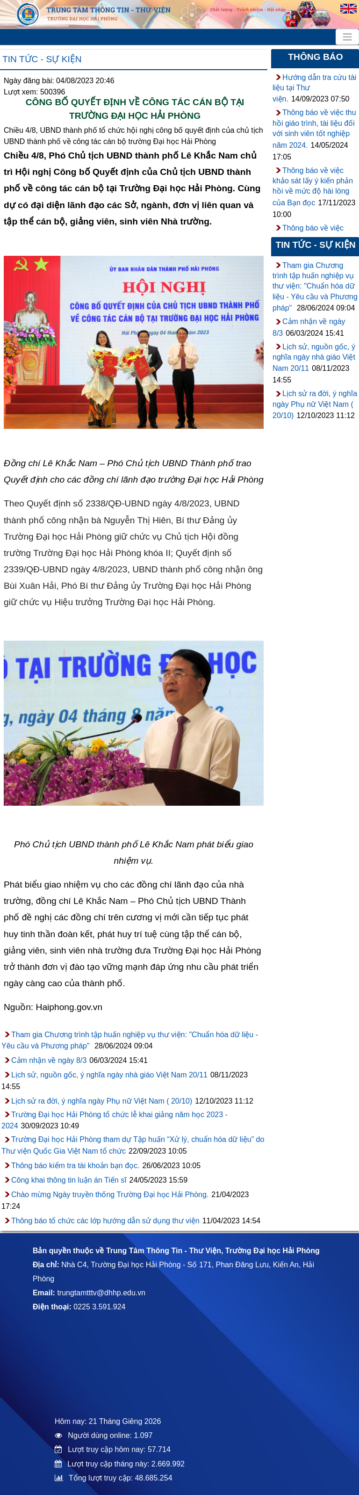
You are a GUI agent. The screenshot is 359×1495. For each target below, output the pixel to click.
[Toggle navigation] (347, 37)
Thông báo (315, 57)
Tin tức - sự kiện (42, 59)
